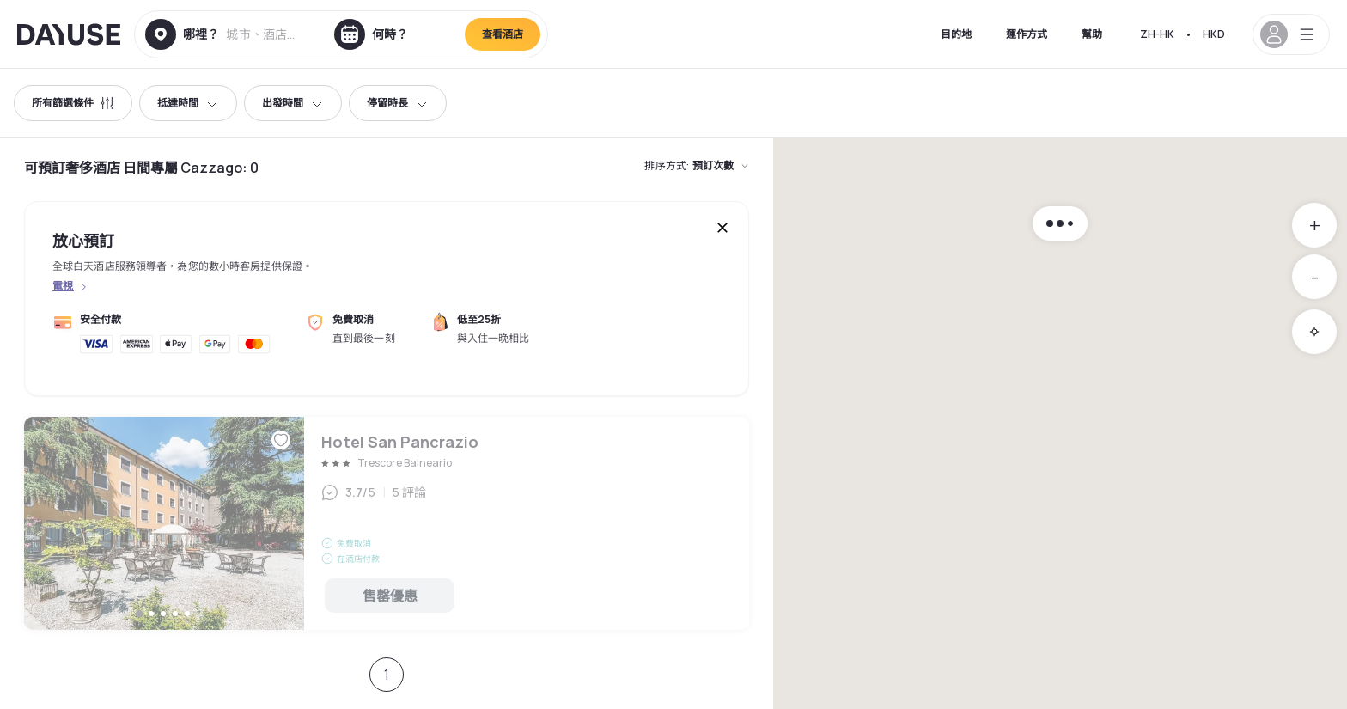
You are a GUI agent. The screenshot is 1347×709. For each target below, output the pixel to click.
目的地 (956, 34)
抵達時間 (188, 102)
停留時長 (398, 102)
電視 (63, 286)
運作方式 (1026, 34)
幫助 (1092, 34)
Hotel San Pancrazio (386, 523)
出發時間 (293, 102)
